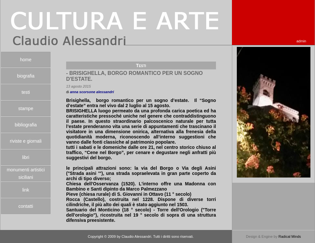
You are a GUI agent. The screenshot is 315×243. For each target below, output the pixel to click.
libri (25, 157)
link (25, 190)
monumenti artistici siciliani (26, 173)
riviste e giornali (25, 141)
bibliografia (26, 124)
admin (301, 41)
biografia (26, 76)
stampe (25, 108)
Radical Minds (290, 236)
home (25, 59)
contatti (25, 206)
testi (25, 92)
